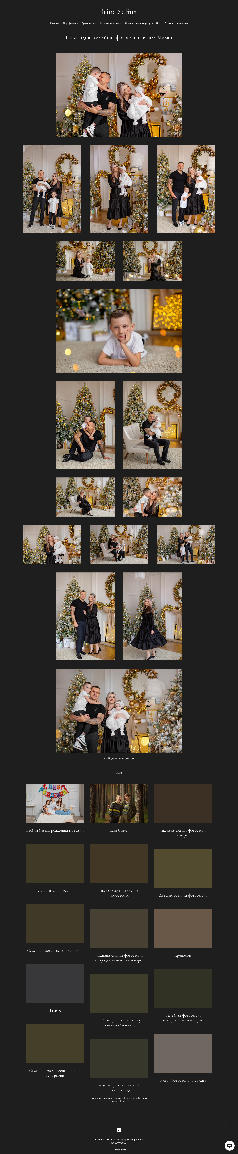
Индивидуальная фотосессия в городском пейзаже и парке (119, 959)
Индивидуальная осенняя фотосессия (119, 894)
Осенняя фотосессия (55, 892)
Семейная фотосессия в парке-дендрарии (55, 1075)
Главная (55, 23)
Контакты (182, 23)
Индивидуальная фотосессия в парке (183, 834)
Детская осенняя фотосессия (183, 897)
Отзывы (169, 23)
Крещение (183, 957)
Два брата (119, 832)
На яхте (55, 1012)
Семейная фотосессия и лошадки (55, 952)
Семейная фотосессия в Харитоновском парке (183, 1019)
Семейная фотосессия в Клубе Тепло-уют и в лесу (119, 1024)
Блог (158, 23)
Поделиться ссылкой (121, 760)
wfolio (123, 1151)
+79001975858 (118, 1144)
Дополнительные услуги (139, 23)
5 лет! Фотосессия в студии (183, 1082)
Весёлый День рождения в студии (55, 832)
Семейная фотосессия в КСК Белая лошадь (119, 1089)
